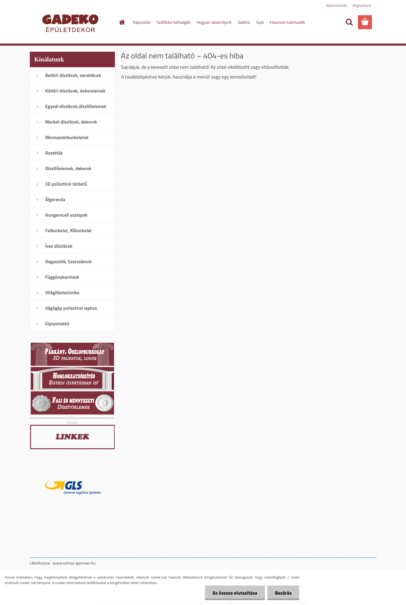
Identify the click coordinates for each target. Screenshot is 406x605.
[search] (349, 22)
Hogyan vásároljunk (213, 22)
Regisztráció (361, 5)
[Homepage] (121, 22)
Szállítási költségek (174, 22)
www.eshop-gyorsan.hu (74, 563)
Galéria (244, 22)
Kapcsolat (142, 22)
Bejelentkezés (337, 5)
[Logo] (71, 22)
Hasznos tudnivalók (287, 22)
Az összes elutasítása (235, 592)
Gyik (260, 22)
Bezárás (283, 592)
